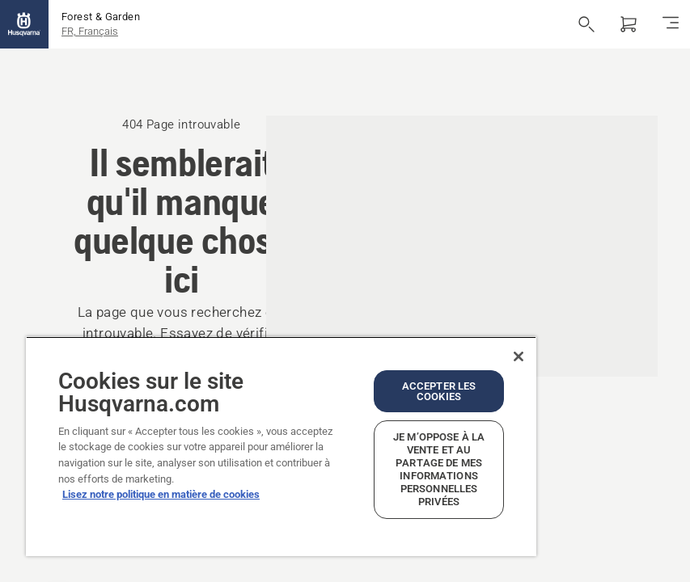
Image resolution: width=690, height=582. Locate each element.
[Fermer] (518, 356)
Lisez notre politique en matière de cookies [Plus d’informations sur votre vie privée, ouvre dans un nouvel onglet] (161, 494)
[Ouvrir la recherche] (586, 24)
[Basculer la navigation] (670, 24)
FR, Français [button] (89, 31)
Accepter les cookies (439, 391)
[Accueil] (24, 24)
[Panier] (628, 24)
